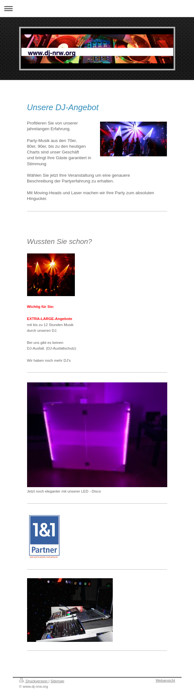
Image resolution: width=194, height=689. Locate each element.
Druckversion (34, 681)
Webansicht (165, 680)
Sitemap (57, 681)
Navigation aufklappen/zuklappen (97, 8)
